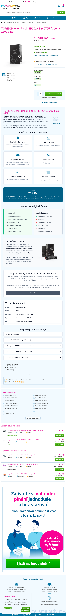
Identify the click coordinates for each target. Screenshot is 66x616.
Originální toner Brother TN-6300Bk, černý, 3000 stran (23, 464)
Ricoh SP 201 (8, 411)
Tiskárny (38, 18)
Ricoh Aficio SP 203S (40, 395)
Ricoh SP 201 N (39, 411)
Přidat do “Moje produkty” (49, 102)
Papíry (26, 18)
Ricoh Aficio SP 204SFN (11, 398)
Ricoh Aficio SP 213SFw (41, 405)
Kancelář (51, 18)
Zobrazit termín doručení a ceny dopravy (46, 55)
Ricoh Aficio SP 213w (40, 408)
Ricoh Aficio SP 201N (10, 395)
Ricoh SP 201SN (9, 413)
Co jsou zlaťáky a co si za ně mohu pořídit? (46, 64)
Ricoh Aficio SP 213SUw (11, 408)
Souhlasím (7, 608)
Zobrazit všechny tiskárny (32, 418)
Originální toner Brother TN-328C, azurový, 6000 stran (23, 474)
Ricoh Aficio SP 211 (10, 400)
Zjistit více (33, 293)
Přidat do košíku (53, 94)
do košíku (59, 435)
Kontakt (62, 2)
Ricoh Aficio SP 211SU (11, 403)
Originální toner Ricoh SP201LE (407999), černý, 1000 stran (25, 440)
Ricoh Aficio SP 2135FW (41, 403)
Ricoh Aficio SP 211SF (41, 400)
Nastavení (26, 608)
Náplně (14, 18)
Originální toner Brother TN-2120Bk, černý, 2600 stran (23, 455)
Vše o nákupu (53, 2)
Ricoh (18, 22)
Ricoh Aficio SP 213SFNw (11, 405)
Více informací (23, 604)
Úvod (3, 22)
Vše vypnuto (25, 611)
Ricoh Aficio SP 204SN (41, 398)
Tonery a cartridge (10, 22)
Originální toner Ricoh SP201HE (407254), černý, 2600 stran (25, 430)
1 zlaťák (29, 432)
